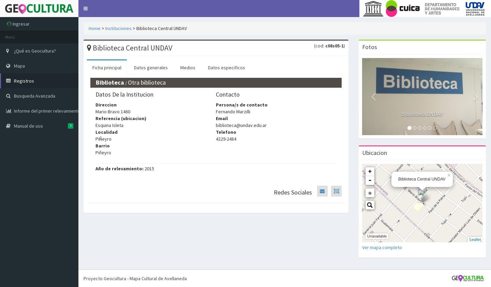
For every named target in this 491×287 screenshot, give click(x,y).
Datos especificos (226, 67)
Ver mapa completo (382, 247)
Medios (187, 67)
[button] (85, 8)
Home (95, 28)
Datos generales (151, 67)
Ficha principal (106, 67)
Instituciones (118, 28)
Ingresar (18, 24)
